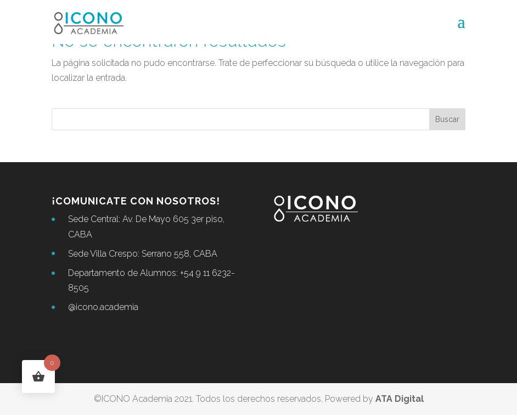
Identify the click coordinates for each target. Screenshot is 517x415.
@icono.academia (103, 307)
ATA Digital (399, 399)
